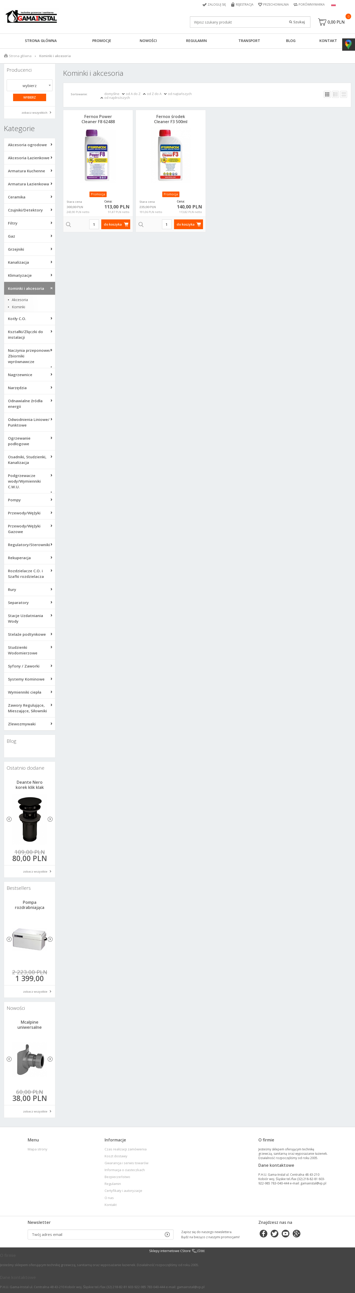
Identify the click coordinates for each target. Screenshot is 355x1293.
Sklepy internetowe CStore (170, 1251)
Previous (9, 819)
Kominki (18, 307)
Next (50, 819)
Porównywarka (312, 4)
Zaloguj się (217, 4)
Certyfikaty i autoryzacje (123, 1191)
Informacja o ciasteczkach (125, 1170)
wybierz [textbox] (30, 85)
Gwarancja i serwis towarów (126, 1163)
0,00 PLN (336, 22)
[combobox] (30, 85)
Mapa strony (37, 1149)
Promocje (101, 40)
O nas (109, 1198)
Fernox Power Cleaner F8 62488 (98, 119)
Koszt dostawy (116, 1156)
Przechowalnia (276, 4)
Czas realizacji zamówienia (126, 1149)
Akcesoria (20, 300)
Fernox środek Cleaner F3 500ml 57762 (170, 121)
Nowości (148, 40)
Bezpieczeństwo (117, 1177)
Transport (249, 40)
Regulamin (196, 40)
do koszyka (113, 224)
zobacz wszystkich (34, 112)
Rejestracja (244, 4)
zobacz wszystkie (35, 871)
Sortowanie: (79, 94)
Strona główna (41, 40)
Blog (291, 40)
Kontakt (328, 40)
